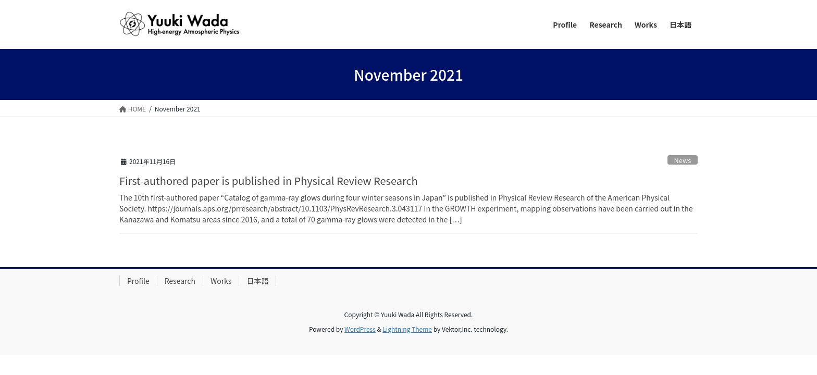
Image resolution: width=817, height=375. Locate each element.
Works (221, 281)
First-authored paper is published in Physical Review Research (268, 180)
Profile (138, 281)
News (682, 160)
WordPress (360, 328)
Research (180, 281)
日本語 (257, 281)
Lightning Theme (407, 328)
